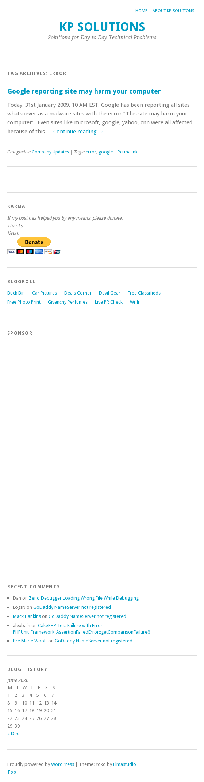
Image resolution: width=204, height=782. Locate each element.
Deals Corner (78, 293)
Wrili (134, 302)
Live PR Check (109, 302)
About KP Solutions (173, 10)
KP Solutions (102, 27)
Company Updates (50, 152)
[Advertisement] (36, 451)
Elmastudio (124, 764)
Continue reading (78, 131)
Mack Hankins (27, 616)
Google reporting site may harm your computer (84, 91)
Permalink (128, 152)
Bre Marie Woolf (30, 641)
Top (11, 772)
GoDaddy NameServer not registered (72, 607)
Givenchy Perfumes (68, 302)
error (91, 152)
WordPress (62, 764)
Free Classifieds (144, 293)
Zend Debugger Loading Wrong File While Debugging (84, 598)
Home (141, 10)
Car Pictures (44, 293)
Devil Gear (109, 293)
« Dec (13, 733)
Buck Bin (16, 293)
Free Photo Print (24, 302)
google (106, 152)
